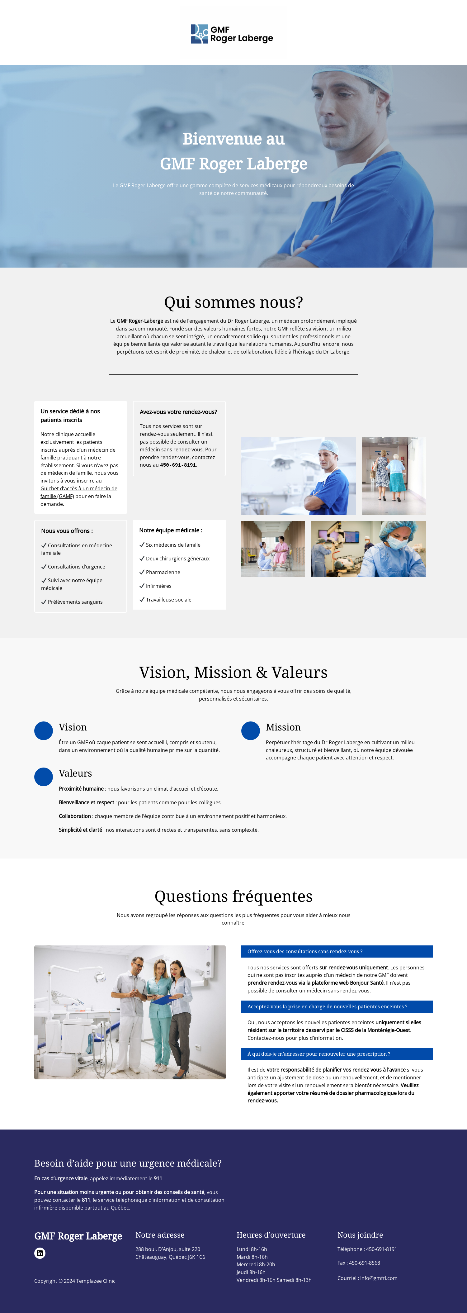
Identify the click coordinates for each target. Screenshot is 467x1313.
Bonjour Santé (367, 982)
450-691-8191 (178, 464)
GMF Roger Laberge (78, 1236)
